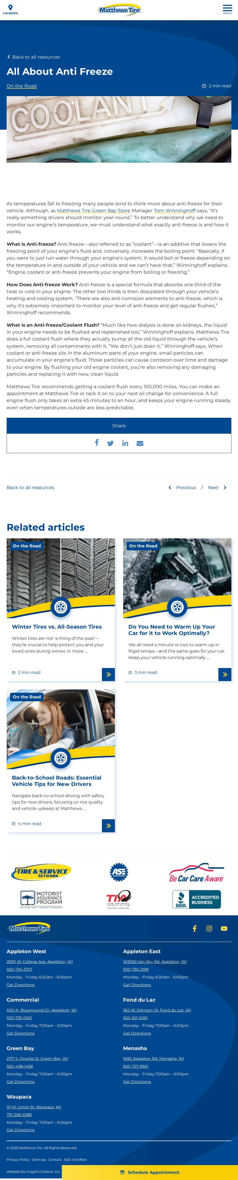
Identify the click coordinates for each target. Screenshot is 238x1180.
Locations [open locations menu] (10, 9)
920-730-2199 (136, 970)
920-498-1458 (20, 1067)
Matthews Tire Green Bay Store (93, 210)
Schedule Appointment (119, 1172)
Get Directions (20, 985)
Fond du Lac (140, 1001)
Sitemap (39, 1161)
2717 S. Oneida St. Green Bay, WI (37, 1060)
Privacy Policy (18, 1161)
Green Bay (21, 1049)
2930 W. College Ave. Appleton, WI (40, 962)
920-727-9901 (135, 1067)
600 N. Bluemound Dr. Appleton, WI (42, 1011)
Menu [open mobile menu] (227, 10)
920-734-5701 (19, 970)
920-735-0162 (19, 1018)
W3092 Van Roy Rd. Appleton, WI (155, 962)
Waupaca (20, 1098)
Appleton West (28, 952)
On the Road (22, 86)
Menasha (135, 1049)
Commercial (24, 1001)
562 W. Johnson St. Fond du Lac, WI (157, 1011)
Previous (181, 487)
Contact (55, 1161)
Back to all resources (34, 57)
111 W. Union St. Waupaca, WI (34, 1109)
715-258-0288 (19, 1116)
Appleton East (143, 952)
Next (217, 487)
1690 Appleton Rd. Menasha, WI (153, 1060)
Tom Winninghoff (175, 210)
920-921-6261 (135, 1018)
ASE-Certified (75, 1161)
